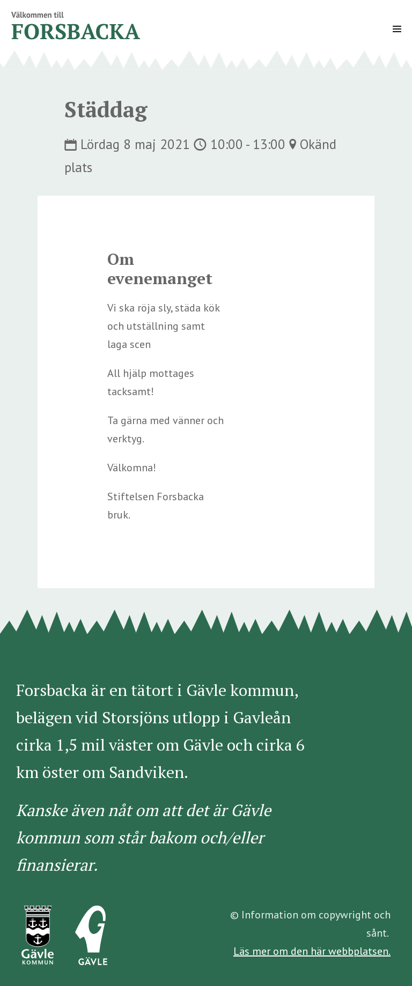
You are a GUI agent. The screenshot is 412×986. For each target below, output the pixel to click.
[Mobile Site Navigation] (397, 29)
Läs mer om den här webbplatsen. (312, 951)
